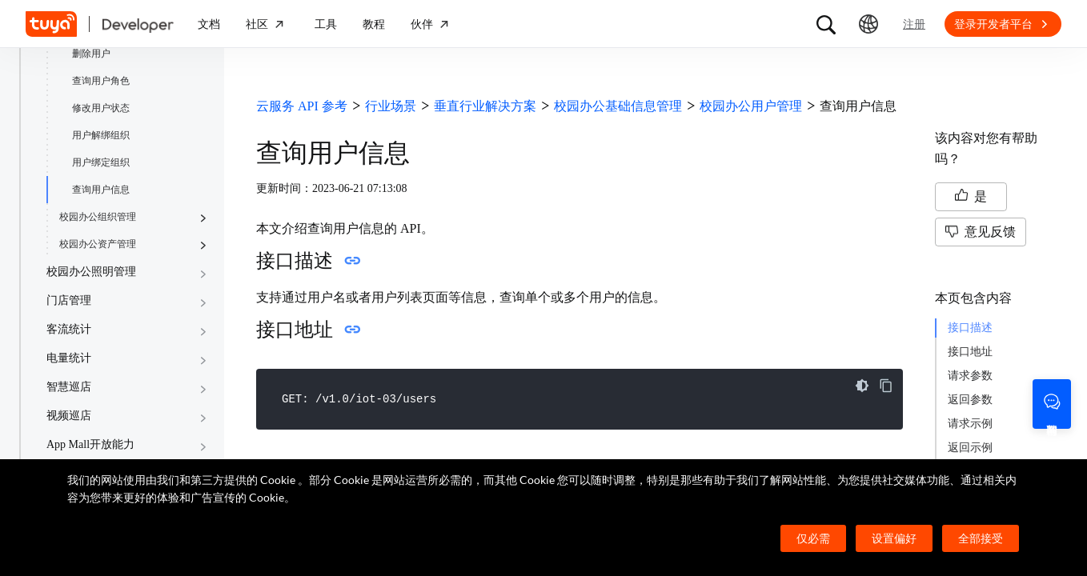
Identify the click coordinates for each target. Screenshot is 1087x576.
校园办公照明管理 (91, 272)
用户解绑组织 (101, 135)
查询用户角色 (101, 80)
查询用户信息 (101, 189)
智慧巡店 (68, 387)
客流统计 (68, 329)
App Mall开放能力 (90, 444)
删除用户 (91, 53)
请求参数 (970, 376)
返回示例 (970, 448)
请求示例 (970, 424)
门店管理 (68, 300)
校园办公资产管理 (97, 244)
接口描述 (970, 328)
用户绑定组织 (101, 162)
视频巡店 (68, 416)
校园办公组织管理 (97, 216)
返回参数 (970, 400)
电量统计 (68, 358)
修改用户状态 (101, 108)
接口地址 (970, 352)
